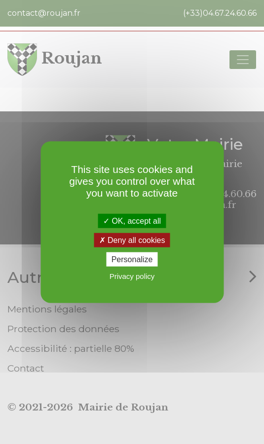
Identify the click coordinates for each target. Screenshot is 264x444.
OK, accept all (132, 220)
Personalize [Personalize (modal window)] (132, 259)
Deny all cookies (132, 240)
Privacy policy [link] (132, 276)
